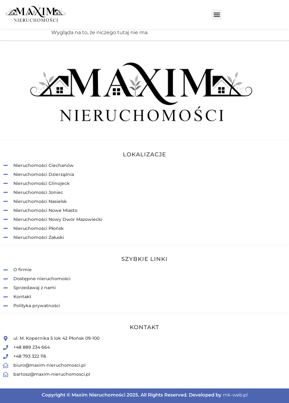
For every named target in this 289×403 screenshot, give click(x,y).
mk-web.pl (235, 395)
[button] (217, 14)
